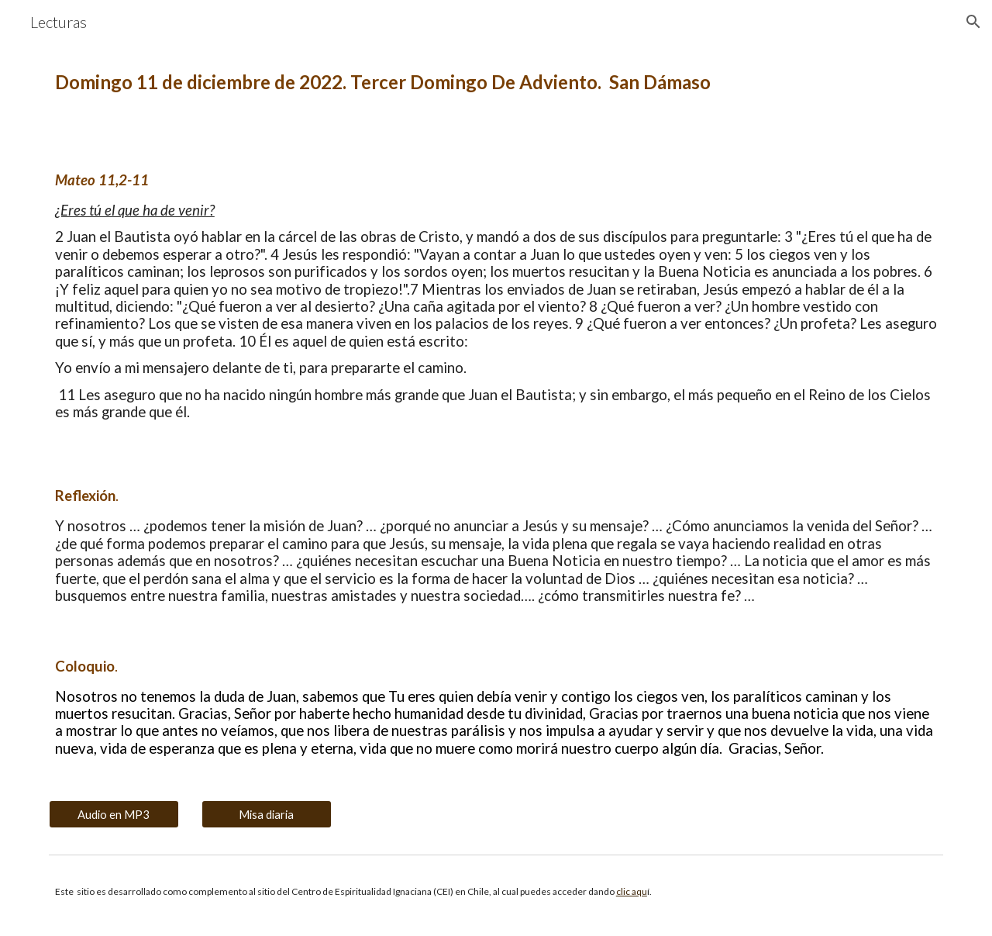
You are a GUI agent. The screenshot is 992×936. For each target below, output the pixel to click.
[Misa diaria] (266, 814)
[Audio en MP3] (114, 814)
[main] (496, 82)
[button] (973, 21)
